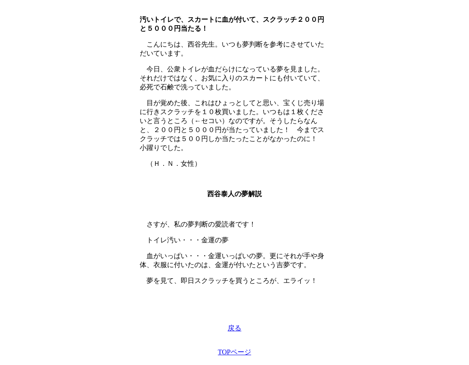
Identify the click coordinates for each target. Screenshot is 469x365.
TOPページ (234, 352)
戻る (234, 328)
